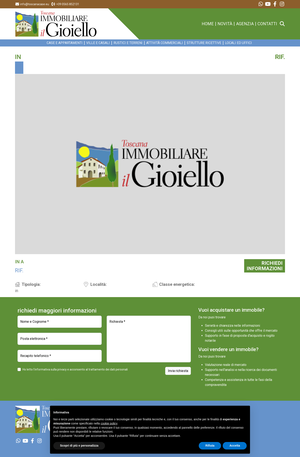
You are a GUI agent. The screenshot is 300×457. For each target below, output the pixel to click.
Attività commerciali (164, 43)
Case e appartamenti (64, 43)
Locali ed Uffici (238, 43)
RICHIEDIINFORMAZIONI (264, 265)
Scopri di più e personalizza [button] (79, 445)
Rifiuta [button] (210, 445)
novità (225, 24)
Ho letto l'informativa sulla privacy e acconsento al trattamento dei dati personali (75, 369)
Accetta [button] (234, 445)
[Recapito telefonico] (60, 356)
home (208, 24)
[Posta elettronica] (60, 339)
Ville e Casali (98, 43)
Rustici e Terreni (128, 43)
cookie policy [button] (109, 423)
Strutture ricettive (204, 43)
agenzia (245, 24)
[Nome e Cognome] (60, 322)
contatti (267, 24)
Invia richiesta (178, 371)
